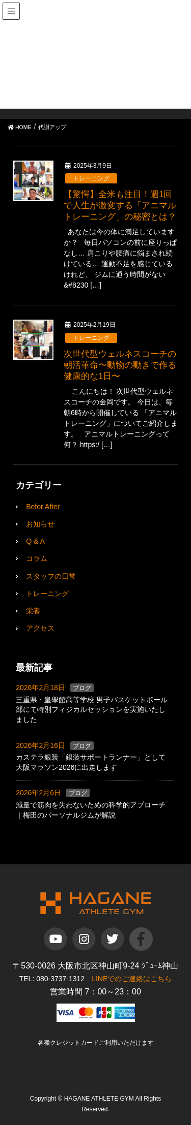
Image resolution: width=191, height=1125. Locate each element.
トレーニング (91, 178)
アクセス (40, 628)
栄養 (33, 611)
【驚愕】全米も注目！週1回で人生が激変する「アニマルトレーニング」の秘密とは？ (120, 206)
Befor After (43, 507)
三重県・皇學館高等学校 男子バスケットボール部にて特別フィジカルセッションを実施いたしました (92, 710)
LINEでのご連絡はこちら (132, 979)
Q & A (35, 541)
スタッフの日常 (51, 576)
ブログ (82, 688)
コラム (36, 558)
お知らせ (40, 524)
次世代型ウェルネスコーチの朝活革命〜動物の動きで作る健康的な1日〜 (120, 365)
